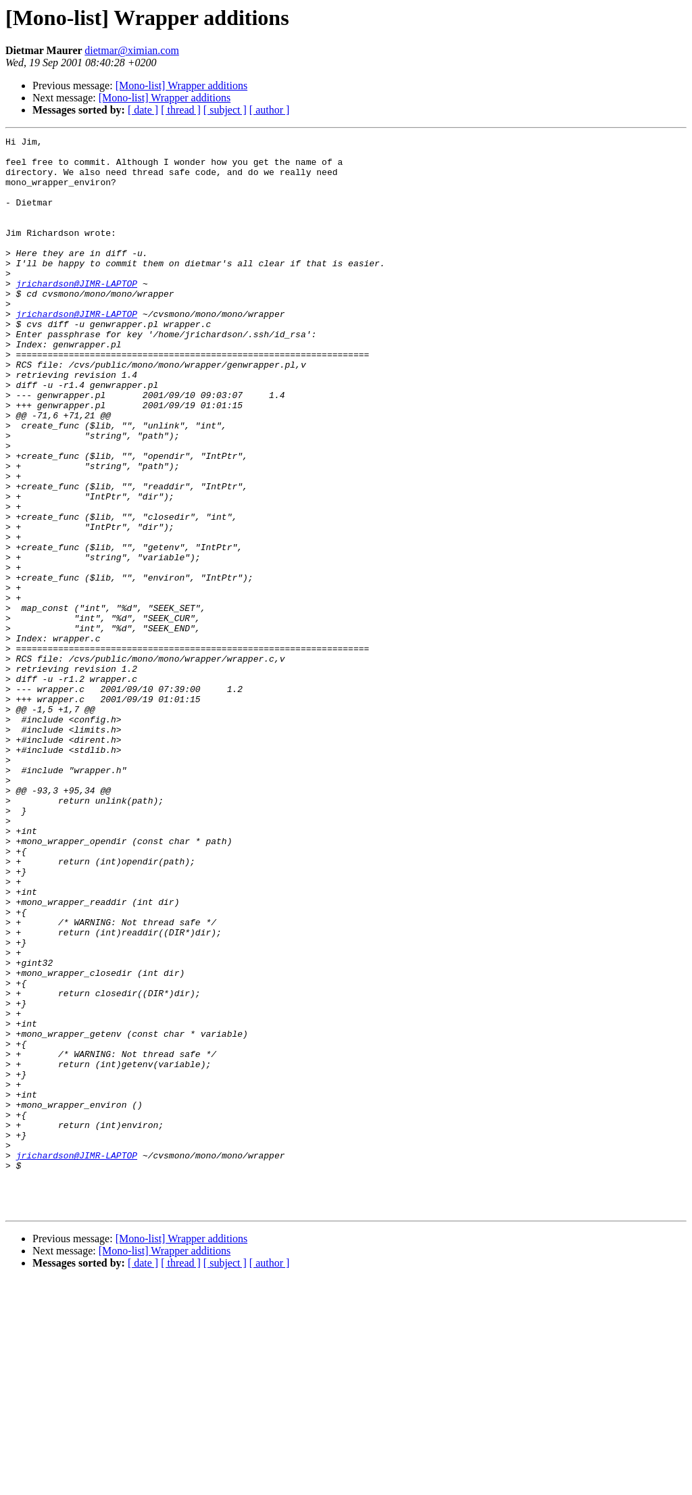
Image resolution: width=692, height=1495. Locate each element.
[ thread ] (181, 110)
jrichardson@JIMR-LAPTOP (76, 314)
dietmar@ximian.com (131, 50)
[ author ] (269, 110)
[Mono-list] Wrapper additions (181, 85)
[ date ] (143, 110)
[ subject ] (225, 110)
